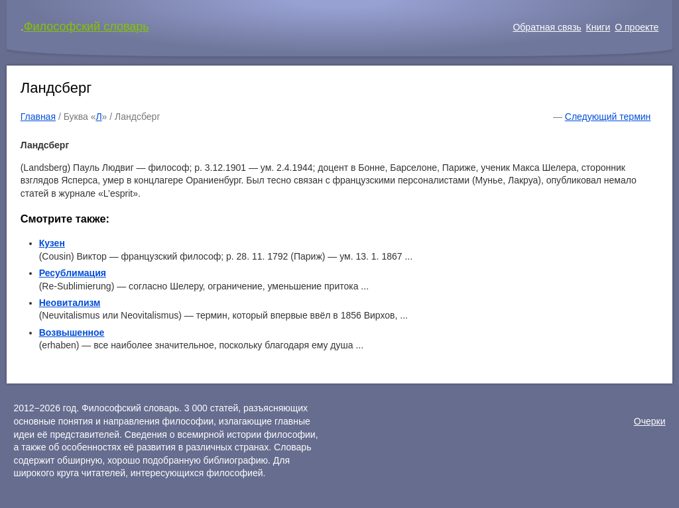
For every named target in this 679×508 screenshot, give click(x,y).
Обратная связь (547, 27)
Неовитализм (70, 302)
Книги (598, 27)
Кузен (52, 243)
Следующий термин (607, 116)
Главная (38, 116)
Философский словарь (86, 26)
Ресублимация (72, 273)
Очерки (650, 421)
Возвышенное (72, 332)
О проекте (636, 27)
